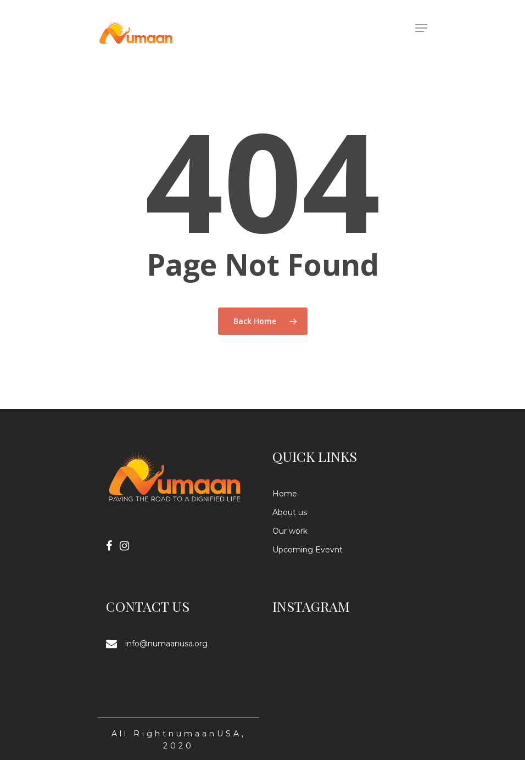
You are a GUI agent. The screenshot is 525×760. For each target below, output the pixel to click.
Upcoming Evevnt (307, 550)
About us (289, 512)
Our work (290, 531)
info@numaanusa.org (166, 644)
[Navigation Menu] (421, 28)
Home (284, 494)
